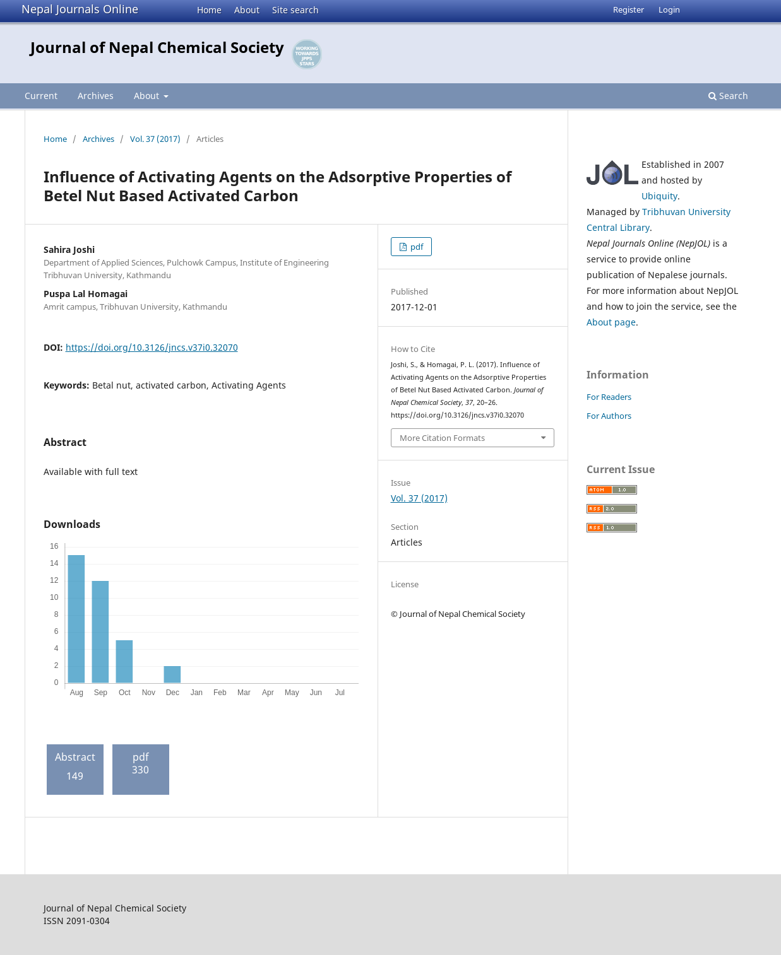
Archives (96, 96)
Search (728, 96)
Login (669, 9)
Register (628, 9)
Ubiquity (659, 196)
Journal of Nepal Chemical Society (157, 47)
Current (41, 96)
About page (611, 322)
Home (209, 10)
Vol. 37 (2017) (155, 138)
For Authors (609, 415)
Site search (295, 10)
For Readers (609, 396)
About (246, 10)
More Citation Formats (442, 437)
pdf (415, 246)
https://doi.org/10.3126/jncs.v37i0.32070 (152, 347)
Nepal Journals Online (79, 8)
